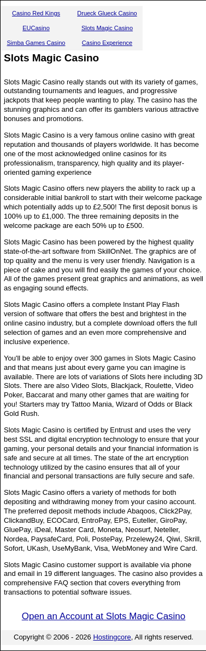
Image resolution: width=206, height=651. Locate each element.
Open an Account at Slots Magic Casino (104, 616)
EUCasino (36, 28)
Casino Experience (107, 42)
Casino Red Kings (36, 13)
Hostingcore (112, 637)
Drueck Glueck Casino (107, 13)
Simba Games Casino (36, 42)
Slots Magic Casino (107, 28)
